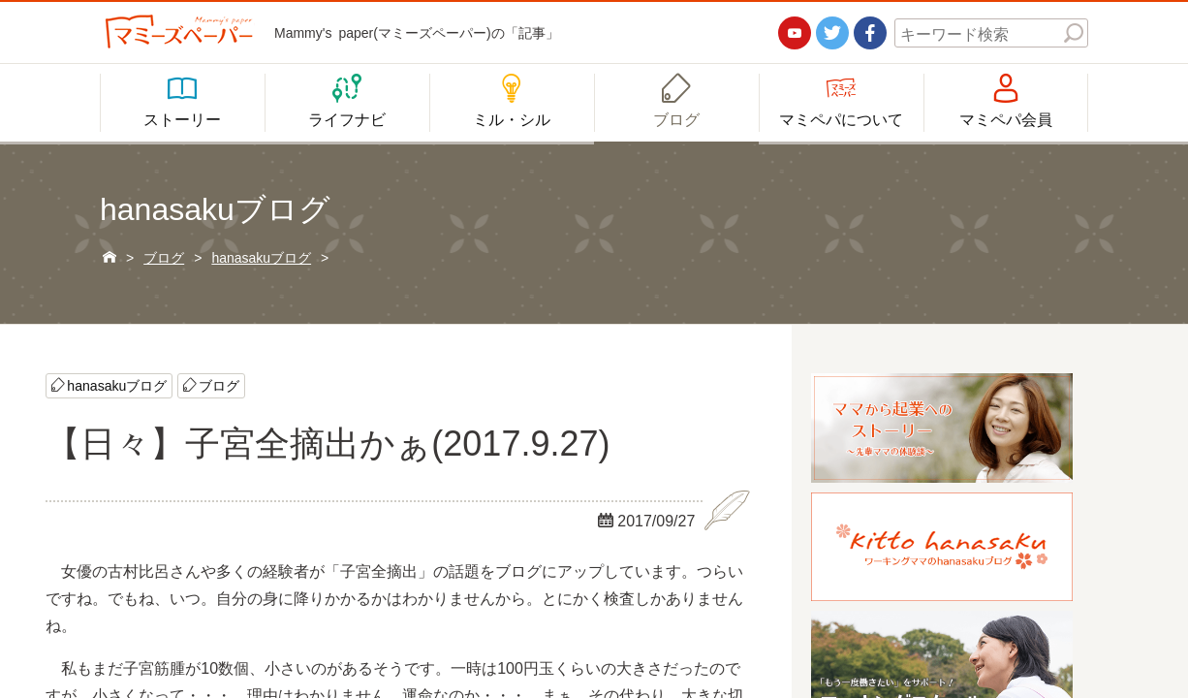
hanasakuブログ (117, 385)
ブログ (219, 385)
